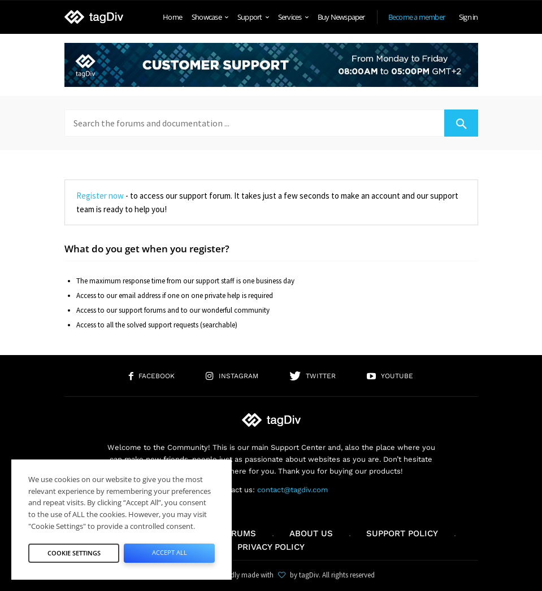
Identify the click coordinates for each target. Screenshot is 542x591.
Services (293, 17)
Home (172, 17)
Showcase (210, 17)
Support (252, 17)
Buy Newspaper (341, 17)
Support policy (402, 533)
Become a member (416, 17)
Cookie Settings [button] (74, 553)
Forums (238, 533)
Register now (100, 195)
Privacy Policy (271, 547)
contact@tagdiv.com (292, 489)
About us (311, 533)
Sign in (468, 17)
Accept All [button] (169, 552)
